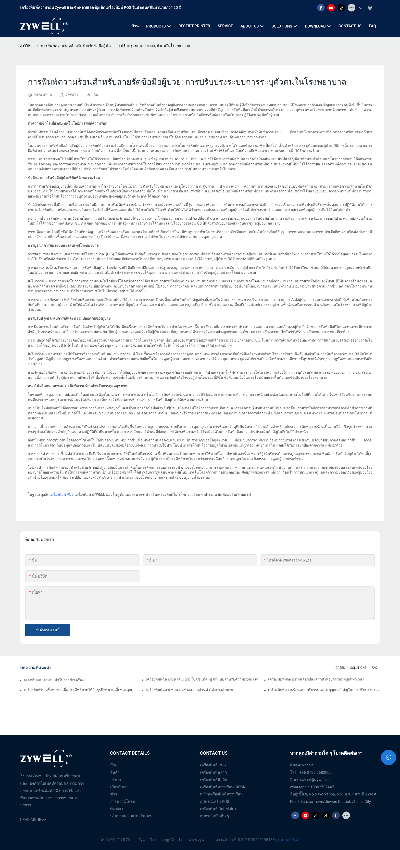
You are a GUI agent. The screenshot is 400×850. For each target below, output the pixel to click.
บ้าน (113, 765)
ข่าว (113, 794)
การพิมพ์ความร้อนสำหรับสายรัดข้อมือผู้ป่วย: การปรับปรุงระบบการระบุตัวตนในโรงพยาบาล (115, 45)
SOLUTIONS (358, 668)
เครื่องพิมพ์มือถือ (213, 779)
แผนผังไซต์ (290, 840)
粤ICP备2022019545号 (257, 840)
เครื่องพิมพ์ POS (61, 494)
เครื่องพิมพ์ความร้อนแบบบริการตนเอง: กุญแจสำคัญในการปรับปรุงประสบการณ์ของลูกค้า (324, 690)
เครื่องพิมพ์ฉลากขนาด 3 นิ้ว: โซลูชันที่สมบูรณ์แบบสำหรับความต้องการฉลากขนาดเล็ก (202, 679)
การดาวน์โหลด (122, 801)
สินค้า (115, 772)
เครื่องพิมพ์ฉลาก (213, 772)
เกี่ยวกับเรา (119, 787)
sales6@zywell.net (316, 779)
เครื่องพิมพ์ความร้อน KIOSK (222, 787)
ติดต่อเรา (118, 808)
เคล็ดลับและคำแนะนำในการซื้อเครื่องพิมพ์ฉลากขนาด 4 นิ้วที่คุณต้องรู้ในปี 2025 (54, 680)
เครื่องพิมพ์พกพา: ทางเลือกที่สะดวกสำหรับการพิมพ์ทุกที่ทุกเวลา (316, 679)
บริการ (115, 779)
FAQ (374, 668)
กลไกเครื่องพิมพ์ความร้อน (221, 794)
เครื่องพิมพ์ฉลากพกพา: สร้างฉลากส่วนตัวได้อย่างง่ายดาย (190, 690)
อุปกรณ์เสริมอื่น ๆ (214, 816)
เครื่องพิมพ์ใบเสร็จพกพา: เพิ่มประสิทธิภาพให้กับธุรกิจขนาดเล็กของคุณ (78, 690)
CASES (340, 668)
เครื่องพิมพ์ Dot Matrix (218, 808)
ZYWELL (27, 45)
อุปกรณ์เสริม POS (214, 801)
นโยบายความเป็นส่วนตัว (130, 816)
